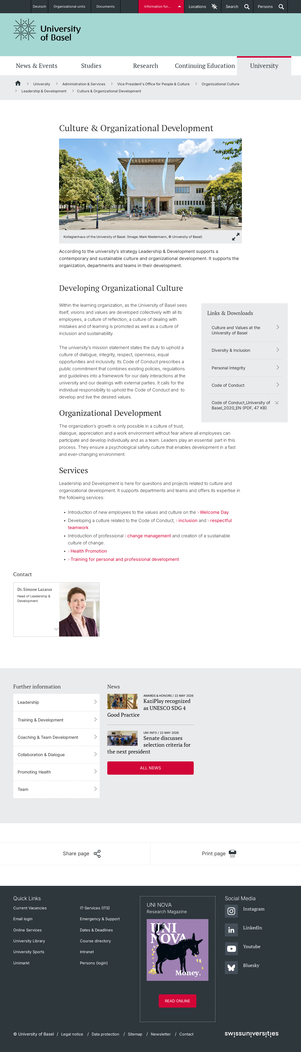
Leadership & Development (43, 91)
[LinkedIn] (243, 930)
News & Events (36, 65)
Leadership (28, 702)
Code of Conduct (228, 385)
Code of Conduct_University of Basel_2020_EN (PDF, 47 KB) (241, 405)
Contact (186, 1034)
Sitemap (135, 1034)
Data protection (105, 1034)
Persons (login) (94, 963)
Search (229, 8)
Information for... (158, 6)
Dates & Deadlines (96, 930)
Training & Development (40, 719)
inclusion (188, 520)
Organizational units (73, 6)
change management (149, 535)
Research (145, 65)
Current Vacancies (30, 908)
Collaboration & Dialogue (41, 754)
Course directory (95, 940)
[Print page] (219, 854)
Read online (177, 1000)
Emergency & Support (100, 918)
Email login (23, 918)
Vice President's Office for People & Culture (153, 84)
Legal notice (72, 1034)
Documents (108, 6)
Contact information (56, 629)
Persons (263, 8)
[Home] (18, 84)
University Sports (28, 951)
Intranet (87, 951)
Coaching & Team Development (48, 737)
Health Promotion (89, 551)
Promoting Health (34, 771)
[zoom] (150, 183)
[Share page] (81, 854)
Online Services (27, 930)
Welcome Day (214, 512)
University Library (29, 940)
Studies (91, 65)
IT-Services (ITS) (95, 908)
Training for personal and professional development (125, 559)
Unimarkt (21, 963)
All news (150, 767)
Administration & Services (83, 84)
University (264, 65)
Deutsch (39, 6)
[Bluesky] (242, 968)
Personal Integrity (228, 367)
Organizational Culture (220, 84)
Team (23, 789)
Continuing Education (205, 65)
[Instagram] (245, 911)
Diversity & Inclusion (231, 350)
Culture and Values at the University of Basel (236, 330)
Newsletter (161, 1034)
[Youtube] (242, 949)
